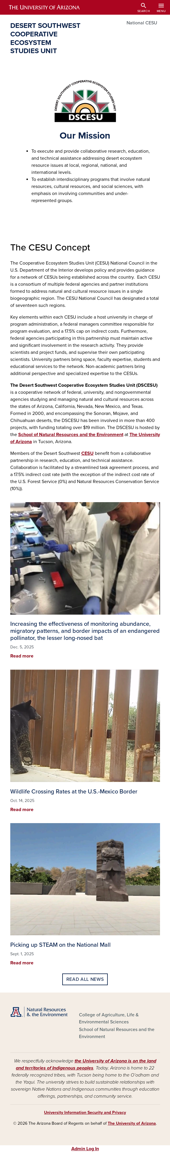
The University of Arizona (132, 1123)
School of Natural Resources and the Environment (70, 435)
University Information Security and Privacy (85, 1112)
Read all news (85, 979)
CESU (87, 453)
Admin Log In (85, 1149)
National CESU (142, 23)
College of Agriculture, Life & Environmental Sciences (109, 1018)
